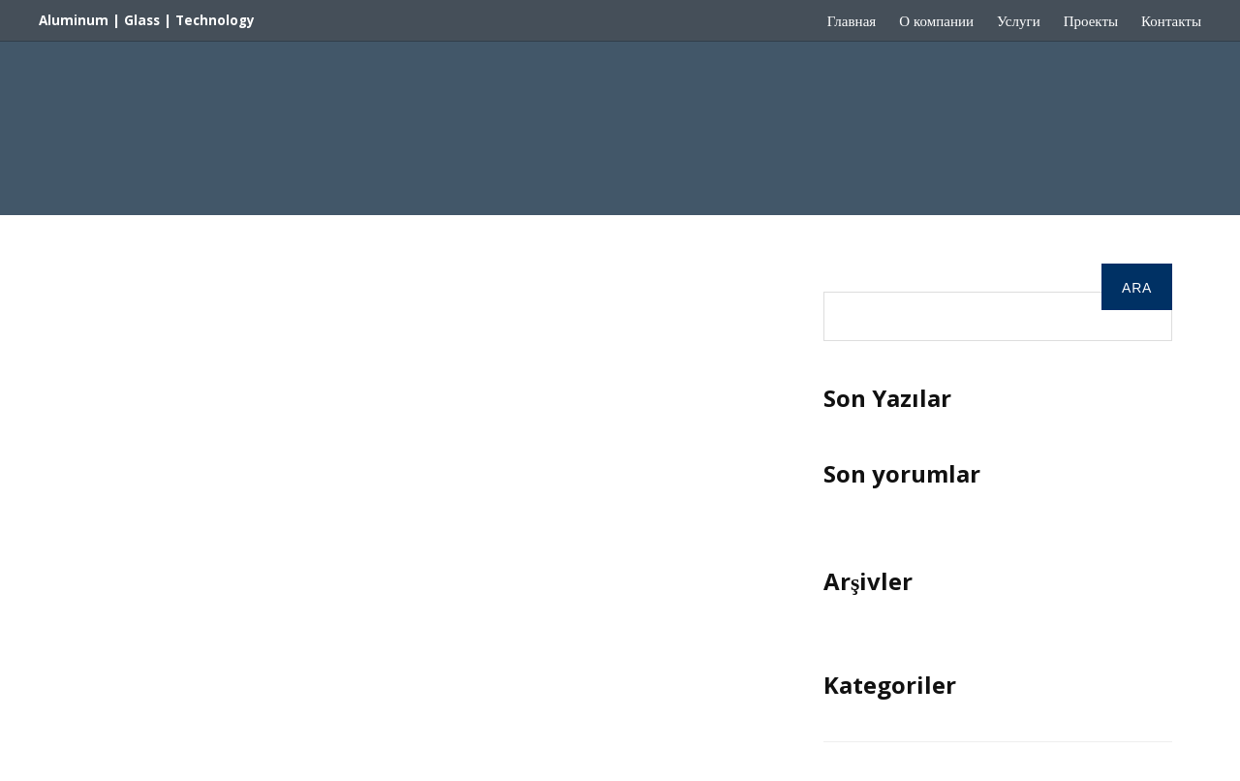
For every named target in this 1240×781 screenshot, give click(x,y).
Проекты (1091, 20)
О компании (936, 20)
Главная (851, 20)
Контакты (1171, 20)
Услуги (1018, 20)
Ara (838, 277)
